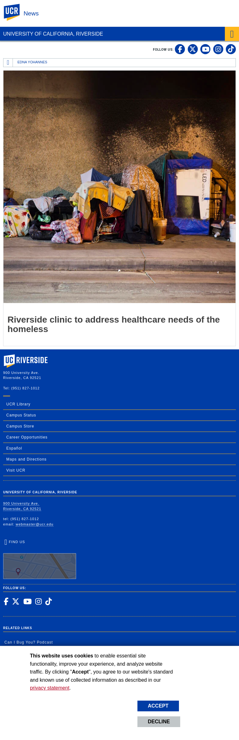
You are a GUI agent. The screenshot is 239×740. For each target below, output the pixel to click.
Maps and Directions (26, 459)
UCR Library (18, 404)
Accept (158, 705)
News (31, 13)
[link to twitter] (193, 49)
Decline (159, 721)
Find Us (39, 559)
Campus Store (20, 426)
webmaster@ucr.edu (34, 524)
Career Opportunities (26, 437)
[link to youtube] (205, 49)
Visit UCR (15, 470)
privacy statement (49, 688)
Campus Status (21, 415)
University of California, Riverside (53, 34)
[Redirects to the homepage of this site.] (8, 63)
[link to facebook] (180, 49)
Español (14, 448)
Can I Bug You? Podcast (28, 642)
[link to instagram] (218, 49)
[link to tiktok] (231, 49)
